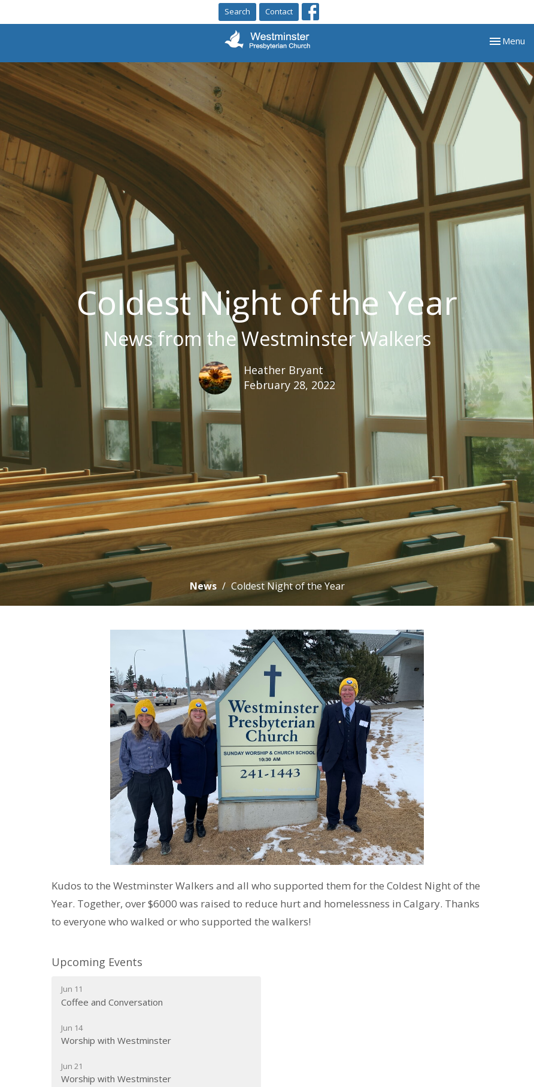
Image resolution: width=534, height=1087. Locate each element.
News (203, 586)
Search (237, 11)
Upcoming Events (96, 962)
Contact (279, 11)
